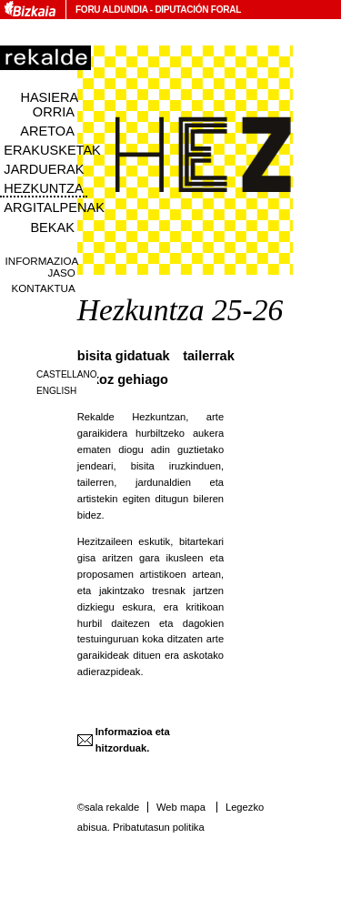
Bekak (52, 227)
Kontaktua (43, 288)
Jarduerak (44, 169)
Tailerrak (209, 355)
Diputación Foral (198, 10)
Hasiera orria (49, 104)
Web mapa (181, 807)
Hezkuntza (43, 188)
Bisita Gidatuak (123, 355)
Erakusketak (52, 150)
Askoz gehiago (122, 379)
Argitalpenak (54, 207)
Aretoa (47, 131)
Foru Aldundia (111, 10)
